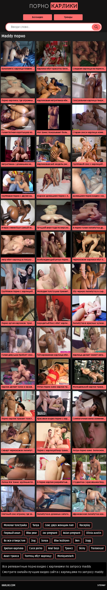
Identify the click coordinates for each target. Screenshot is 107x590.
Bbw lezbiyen (61, 540)
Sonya (44, 540)
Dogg (88, 540)
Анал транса (11, 556)
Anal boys (53, 548)
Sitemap (101, 585)
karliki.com (8, 585)
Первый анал (12, 533)
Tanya (36, 525)
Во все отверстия (14, 540)
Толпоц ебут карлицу (38, 556)
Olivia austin (93, 533)
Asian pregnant (71, 533)
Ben (77, 540)
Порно (53, 6)
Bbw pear (31, 533)
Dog (33, 540)
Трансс (69, 548)
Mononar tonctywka (15, 525)
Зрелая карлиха (13, 548)
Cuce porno (35, 548)
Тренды (68, 17)
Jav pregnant (50, 533)
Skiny (82, 548)
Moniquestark (65, 556)
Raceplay (84, 525)
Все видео (37, 17)
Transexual (97, 548)
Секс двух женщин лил (59, 525)
